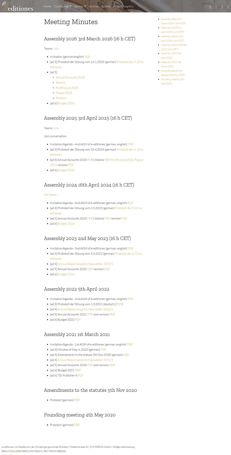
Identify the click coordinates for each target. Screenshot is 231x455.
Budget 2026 (66, 103)
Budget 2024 (66, 223)
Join (56, 48)
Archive (94, 6)
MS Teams (50, 195)
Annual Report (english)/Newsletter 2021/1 (85, 360)
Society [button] (79, 6)
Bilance (60, 82)
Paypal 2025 (64, 93)
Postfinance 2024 (122, 160)
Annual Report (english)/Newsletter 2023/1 (85, 264)
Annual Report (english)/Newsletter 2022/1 (85, 309)
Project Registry (123, 6)
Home (47, 6)
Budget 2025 (66, 170)
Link (56, 128)
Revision (61, 98)
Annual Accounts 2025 (70, 77)
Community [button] (61, 6)
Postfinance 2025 (67, 87)
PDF (87, 56)
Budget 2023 (66, 274)
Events (106, 6)
